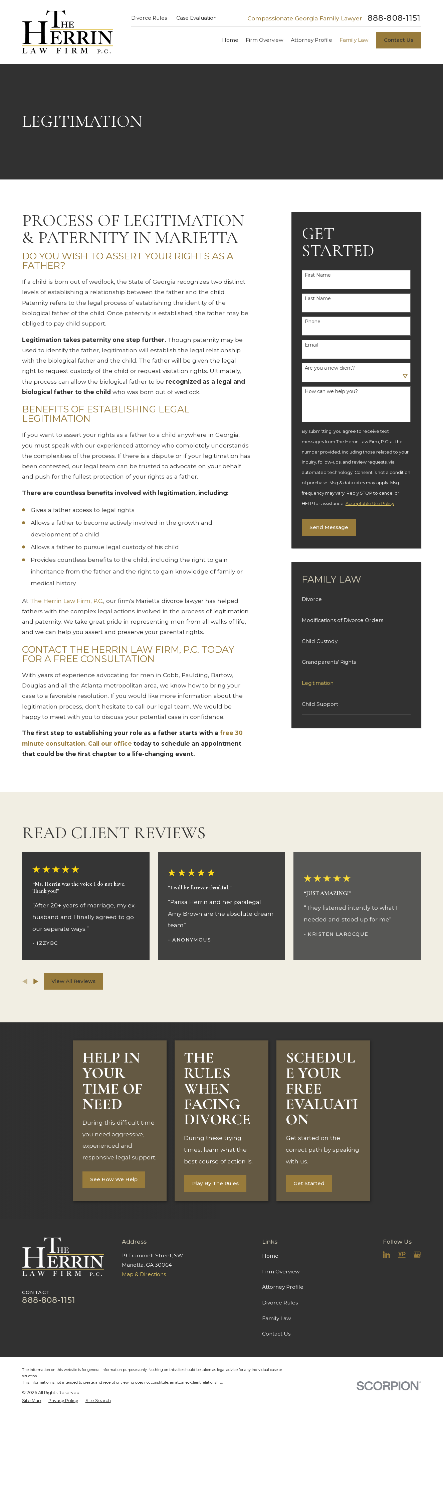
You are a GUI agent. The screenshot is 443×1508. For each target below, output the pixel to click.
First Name (318, 275)
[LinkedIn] (386, 1254)
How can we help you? (331, 391)
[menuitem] (356, 599)
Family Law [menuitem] (354, 40)
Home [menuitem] (230, 40)
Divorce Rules (149, 18)
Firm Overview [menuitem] (264, 40)
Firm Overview (281, 1271)
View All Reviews (73, 981)
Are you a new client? (330, 368)
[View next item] (36, 981)
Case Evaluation (196, 18)
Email (311, 345)
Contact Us (398, 40)
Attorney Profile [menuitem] (311, 40)
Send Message (328, 527)
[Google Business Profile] (417, 1254)
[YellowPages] (402, 1254)
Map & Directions (144, 1274)
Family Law (276, 1318)
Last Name (318, 298)
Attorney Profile (282, 1287)
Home (270, 1256)
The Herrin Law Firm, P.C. (66, 600)
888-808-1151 (394, 18)
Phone (312, 322)
